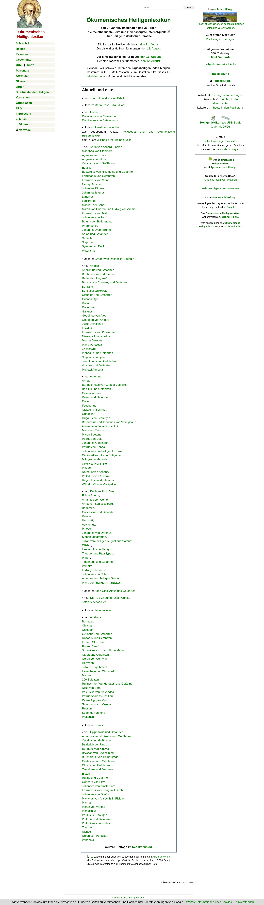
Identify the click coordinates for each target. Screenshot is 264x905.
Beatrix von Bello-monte (97, 221)
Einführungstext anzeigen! (220, 39)
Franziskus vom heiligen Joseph (102, 790)
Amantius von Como (95, 499)
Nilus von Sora (91, 687)
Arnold (86, 380)
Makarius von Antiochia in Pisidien (103, 798)
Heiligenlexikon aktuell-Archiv (220, 64)
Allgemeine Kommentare (226, 188)
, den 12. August (149, 61)
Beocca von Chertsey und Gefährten (105, 282)
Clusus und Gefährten (96, 765)
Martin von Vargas (93, 806)
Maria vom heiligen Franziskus (101, 582)
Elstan (86, 773)
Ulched (86, 831)
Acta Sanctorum (161, 856)
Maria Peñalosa (92, 344)
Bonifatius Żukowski (94, 290)
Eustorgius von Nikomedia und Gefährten (108, 171)
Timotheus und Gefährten (98, 561)
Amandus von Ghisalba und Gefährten (106, 736)
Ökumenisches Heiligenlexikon (128, 897)
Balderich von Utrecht (95, 744)
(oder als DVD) (220, 122)
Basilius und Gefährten (96, 389)
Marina (86, 802)
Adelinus (95, 617)
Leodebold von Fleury (95, 549)
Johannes (98, 229)
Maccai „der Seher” (94, 205)
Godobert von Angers (95, 319)
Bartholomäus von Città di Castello (104, 384)
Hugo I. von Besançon (96, 418)
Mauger (87, 467)
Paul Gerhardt (220, 57)
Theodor (87, 827)
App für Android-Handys (223, 167)
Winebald (88, 840)
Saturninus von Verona (96, 704)
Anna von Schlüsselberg (97, 503)
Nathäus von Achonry (95, 472)
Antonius (95, 376)
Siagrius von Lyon (93, 357)
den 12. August (150, 48)
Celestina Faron (92, 393)
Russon (87, 708)
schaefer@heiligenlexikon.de (220, 141)
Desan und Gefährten (95, 397)
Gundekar (88, 413)
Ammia (94, 265)
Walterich (88, 716)
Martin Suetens (91, 434)
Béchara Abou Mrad (103, 491)
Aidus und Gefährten (122, 591)
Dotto (85, 401)
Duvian (86, 516)
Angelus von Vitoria (94, 159)
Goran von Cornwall (94, 658)
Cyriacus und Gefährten (97, 634)
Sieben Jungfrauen (94, 536)
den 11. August (149, 44)
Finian (90, 646)
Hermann (88, 663)
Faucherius (89, 405)
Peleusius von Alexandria (98, 692)
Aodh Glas (101, 591)
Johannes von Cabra (95, 574)
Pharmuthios (90, 225)
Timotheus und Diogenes (98, 769)
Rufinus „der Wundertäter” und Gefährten (108, 683)
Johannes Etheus (93, 188)
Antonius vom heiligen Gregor (101, 578)
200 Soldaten (90, 679)
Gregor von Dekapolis (108, 258)
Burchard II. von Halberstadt (100, 757)
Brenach (100, 725)
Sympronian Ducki (93, 246)
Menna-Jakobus (92, 340)
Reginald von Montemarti (98, 480)
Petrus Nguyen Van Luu (97, 700)
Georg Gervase (92, 184)
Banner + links (230, 217)
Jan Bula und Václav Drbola (108, 98)
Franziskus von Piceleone (98, 332)
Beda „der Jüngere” (94, 278)
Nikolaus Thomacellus (96, 336)
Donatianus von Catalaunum (100, 116)
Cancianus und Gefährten (98, 163)
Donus (86, 303)
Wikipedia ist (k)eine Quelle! (114, 140)
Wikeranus (88, 250)
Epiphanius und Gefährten (107, 732)
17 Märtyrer (89, 348)
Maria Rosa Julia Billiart (110, 105)
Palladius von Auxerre (96, 476)
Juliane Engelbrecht (94, 667)
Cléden (86, 545)
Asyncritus (88, 524)
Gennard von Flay (93, 782)
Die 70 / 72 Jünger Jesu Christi (109, 597)
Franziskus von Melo (95, 213)
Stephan (87, 242)
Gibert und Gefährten (95, 654)
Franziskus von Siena (95, 180)
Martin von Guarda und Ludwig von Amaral (109, 209)
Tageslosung (220, 73)
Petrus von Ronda (93, 447)
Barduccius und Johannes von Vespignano (109, 422)
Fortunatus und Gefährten (98, 176)
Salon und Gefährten (95, 234)
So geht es (232, 207)
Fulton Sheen (90, 495)
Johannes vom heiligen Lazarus (102, 451)
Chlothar (87, 629)
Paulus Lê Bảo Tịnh (94, 815)
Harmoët (87, 520)
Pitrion (86, 557)
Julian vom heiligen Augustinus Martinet (107, 541)
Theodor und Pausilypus (97, 553)
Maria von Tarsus (93, 430)
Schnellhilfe (23, 43)
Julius (93, 323)
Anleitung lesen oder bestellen (220, 179)
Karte (30, 65)
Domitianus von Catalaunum (100, 120)
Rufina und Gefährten (95, 777)
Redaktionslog (142, 847)
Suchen (188, 7)
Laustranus (89, 200)
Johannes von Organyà (97, 532)
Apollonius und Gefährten (98, 270)
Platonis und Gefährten (96, 819)
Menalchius (89, 810)
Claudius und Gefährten (97, 295)
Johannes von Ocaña (95, 794)
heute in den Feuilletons (228, 107)
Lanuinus (88, 196)
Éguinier (87, 167)
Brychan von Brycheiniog (98, 753)
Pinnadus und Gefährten (97, 353)
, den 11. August (150, 56)
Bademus (88, 508)
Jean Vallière (103, 610)
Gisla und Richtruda (94, 409)
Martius (86, 675)
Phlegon (87, 528)
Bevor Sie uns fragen (228, 149)
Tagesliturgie (222, 80)
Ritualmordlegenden (107, 127)
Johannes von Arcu (94, 217)
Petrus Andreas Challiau (97, 696)
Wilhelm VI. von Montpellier (99, 484)
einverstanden (245, 902)
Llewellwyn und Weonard (98, 671)
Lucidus (87, 328)
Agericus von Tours (94, 155)
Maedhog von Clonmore (97, 151)
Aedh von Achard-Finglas (106, 147)
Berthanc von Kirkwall (95, 748)
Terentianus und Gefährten (99, 361)
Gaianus (87, 311)
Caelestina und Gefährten (98, 761)
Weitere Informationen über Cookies (209, 902)
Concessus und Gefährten (98, 512)
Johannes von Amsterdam (98, 786)
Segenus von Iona (93, 712)
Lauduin (129, 258)
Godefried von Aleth (94, 315)
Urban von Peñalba (94, 835)
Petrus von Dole (92, 438)
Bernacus (88, 621)
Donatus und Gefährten (97, 638)
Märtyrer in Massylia (95, 459)
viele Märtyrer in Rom (95, 463)
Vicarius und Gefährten (96, 365)
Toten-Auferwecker (94, 602)
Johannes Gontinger (95, 442)
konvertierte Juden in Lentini (100, 426)
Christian (87, 625)
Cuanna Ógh (90, 299)
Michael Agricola (92, 369)
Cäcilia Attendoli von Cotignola (101, 455)
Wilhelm (87, 566)
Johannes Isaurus (93, 192)
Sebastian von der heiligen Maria (103, 650)
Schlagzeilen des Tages (227, 95)
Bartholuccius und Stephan (99, 274)
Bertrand (87, 286)
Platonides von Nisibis (96, 823)
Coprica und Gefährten (96, 740)
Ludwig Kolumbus (93, 570)
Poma (94, 112)
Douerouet (88, 307)
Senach (87, 238)
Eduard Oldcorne (93, 642)
